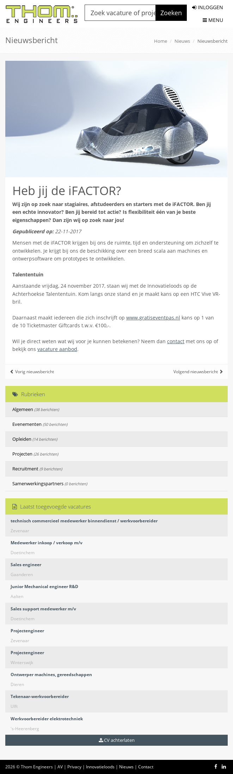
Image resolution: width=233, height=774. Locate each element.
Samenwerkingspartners (49, 483)
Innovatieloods (100, 767)
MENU (213, 20)
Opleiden (34, 439)
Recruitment (37, 468)
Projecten (35, 454)
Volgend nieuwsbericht (198, 372)
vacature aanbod (57, 349)
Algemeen (35, 409)
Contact (145, 767)
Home (160, 41)
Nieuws (182, 41)
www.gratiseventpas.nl (153, 317)
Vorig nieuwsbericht (32, 372)
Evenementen (39, 424)
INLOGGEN (207, 7)
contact (175, 341)
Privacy (74, 767)
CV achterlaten (117, 740)
